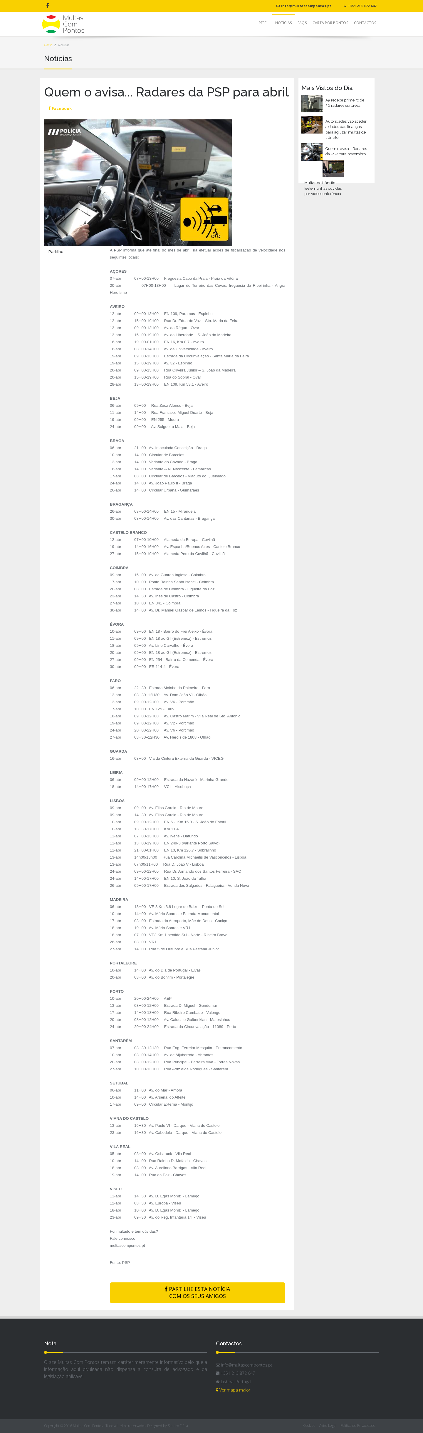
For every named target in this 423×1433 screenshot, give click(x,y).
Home (48, 45)
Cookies (309, 1425)
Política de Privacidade (357, 1425)
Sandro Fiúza (178, 1425)
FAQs (302, 22)
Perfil (264, 22)
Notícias (283, 22)
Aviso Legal (327, 1425)
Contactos (365, 22)
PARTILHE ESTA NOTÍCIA (197, 1292)
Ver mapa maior (233, 1390)
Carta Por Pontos (330, 22)
